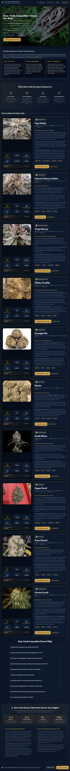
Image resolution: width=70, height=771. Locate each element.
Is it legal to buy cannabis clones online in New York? (24, 647)
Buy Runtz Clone (41, 424)
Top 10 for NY (50, 2)
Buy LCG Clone (40, 217)
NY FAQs (57, 2)
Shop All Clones (62, 767)
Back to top (50, 767)
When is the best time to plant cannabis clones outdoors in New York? (29, 664)
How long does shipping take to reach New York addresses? (26, 686)
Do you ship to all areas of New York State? (21, 697)
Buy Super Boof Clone (42, 528)
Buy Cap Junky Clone (42, 166)
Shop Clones (65, 2)
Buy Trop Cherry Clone (43, 270)
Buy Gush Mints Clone (42, 476)
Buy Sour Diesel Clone (42, 580)
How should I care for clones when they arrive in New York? (26, 680)
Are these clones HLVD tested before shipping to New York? (26, 652)
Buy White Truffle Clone (43, 321)
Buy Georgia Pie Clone (42, 373)
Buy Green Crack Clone (43, 632)
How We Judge (41, 2)
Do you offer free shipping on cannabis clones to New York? (26, 658)
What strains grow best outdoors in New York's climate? (25, 669)
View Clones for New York (12, 39)
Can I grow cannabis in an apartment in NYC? (22, 675)
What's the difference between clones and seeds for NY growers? (28, 691)
